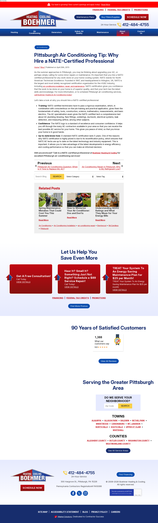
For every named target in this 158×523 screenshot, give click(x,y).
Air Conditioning (42, 47)
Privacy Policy (120, 493)
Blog (42, 67)
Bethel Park (101, 424)
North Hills (118, 427)
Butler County (130, 440)
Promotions (141, 10)
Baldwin (133, 421)
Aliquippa (103, 421)
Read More (105, 4)
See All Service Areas (118, 450)
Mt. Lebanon (102, 427)
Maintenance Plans (85, 17)
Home (36, 67)
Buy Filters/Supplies (110, 17)
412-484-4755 (135, 24)
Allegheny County (108, 440)
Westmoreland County (131, 443)
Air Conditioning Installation (68, 225)
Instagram (85, 493)
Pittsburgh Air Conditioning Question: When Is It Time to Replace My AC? (58, 167)
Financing (98, 10)
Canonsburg (135, 424)
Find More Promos (79, 307)
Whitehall (128, 430)
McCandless (44, 228)
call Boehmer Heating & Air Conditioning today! (64, 94)
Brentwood (111, 225)
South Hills (134, 427)
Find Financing (125, 474)
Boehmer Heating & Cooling (106, 152)
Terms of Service (126, 493)
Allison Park (119, 421)
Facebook (73, 493)
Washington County (103, 443)
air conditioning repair (93, 225)
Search (57, 176)
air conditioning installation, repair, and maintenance (67, 86)
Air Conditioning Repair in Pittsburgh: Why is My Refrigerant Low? (101, 167)
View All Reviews (108, 362)
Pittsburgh (57, 228)
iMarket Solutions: (65, 516)
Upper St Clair (111, 430)
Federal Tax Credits (119, 10)
